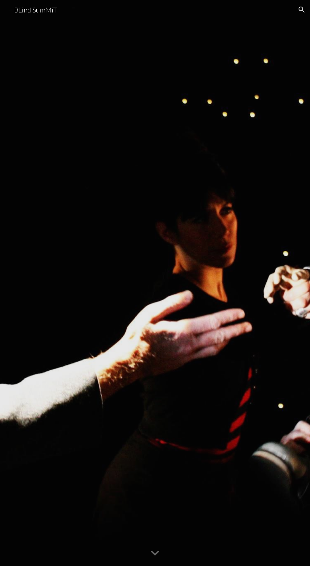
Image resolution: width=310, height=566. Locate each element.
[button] (301, 9)
